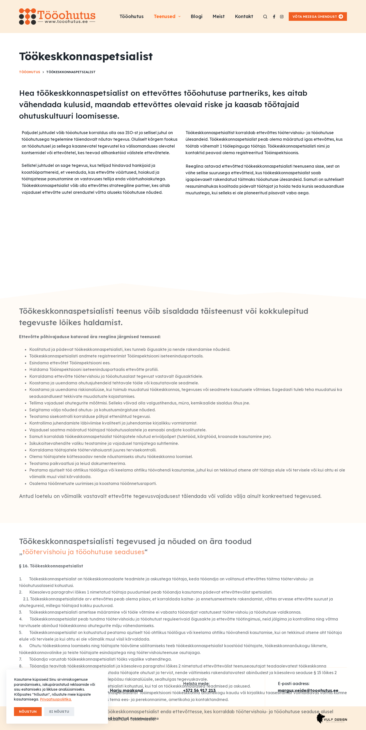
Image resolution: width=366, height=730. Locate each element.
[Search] (265, 17)
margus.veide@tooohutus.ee (308, 690)
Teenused (168, 16)
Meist (218, 16)
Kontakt (244, 16)
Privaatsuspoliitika (144, 718)
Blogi (196, 16)
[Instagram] (282, 17)
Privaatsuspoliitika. (56, 699)
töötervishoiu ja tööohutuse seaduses (83, 659)
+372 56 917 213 (199, 690)
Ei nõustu (59, 711)
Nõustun (28, 711)
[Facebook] (274, 17)
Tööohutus (131, 16)
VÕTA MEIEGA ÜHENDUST (318, 16)
